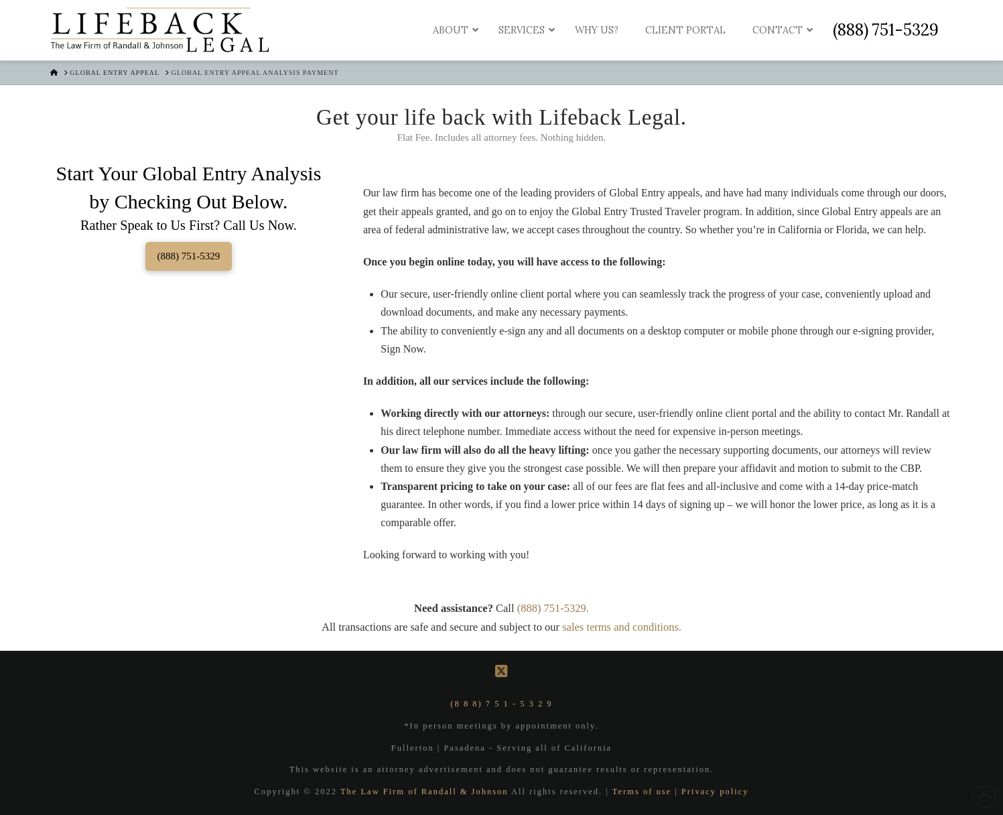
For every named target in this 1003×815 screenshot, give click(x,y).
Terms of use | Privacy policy (680, 791)
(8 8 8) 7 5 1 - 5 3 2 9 (501, 703)
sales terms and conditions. (621, 627)
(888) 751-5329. (553, 608)
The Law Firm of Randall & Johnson (425, 791)
